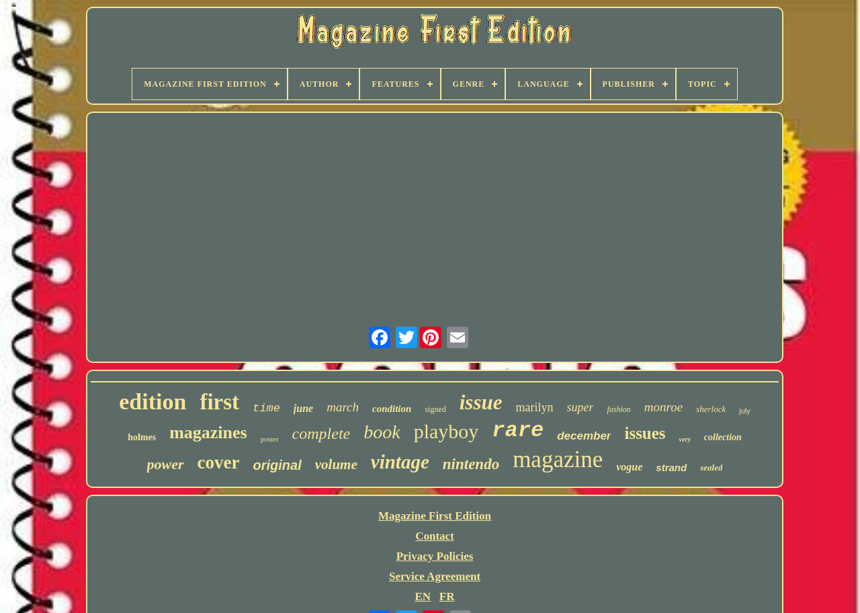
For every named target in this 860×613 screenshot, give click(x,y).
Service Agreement (434, 576)
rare (518, 430)
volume (336, 464)
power (165, 464)
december (584, 436)
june (303, 408)
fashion (618, 409)
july (744, 411)
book (381, 431)
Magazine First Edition (434, 515)
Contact (434, 536)
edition (152, 401)
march (343, 407)
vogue (629, 467)
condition (391, 408)
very (685, 439)
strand (671, 467)
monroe (663, 407)
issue (481, 402)
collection (723, 437)
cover (219, 462)
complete (321, 433)
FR (447, 596)
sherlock (711, 409)
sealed (711, 467)
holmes (142, 437)
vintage (400, 462)
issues (644, 433)
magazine (558, 459)
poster (270, 439)
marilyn (534, 407)
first (219, 402)
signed (435, 409)
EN (423, 596)
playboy (446, 431)
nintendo (471, 464)
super (579, 407)
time (266, 408)
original (277, 465)
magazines (208, 432)
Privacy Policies (435, 556)
